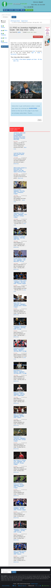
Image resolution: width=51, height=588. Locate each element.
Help (22, 10)
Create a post (5, 46)
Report (39, 119)
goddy (19, 32)
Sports (11, 130)
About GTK (17, 10)
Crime (4, 38)
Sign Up (24, 585)
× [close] (40, 104)
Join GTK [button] (11, 10)
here (34, 51)
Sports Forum (24, 21)
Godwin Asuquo (34, 583)
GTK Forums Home (15, 21)
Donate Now (45, 585)
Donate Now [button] (29, 10)
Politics (4, 30)
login (32, 52)
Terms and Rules (5, 585)
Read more (16, 163)
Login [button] (6, 10)
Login (20, 585)
